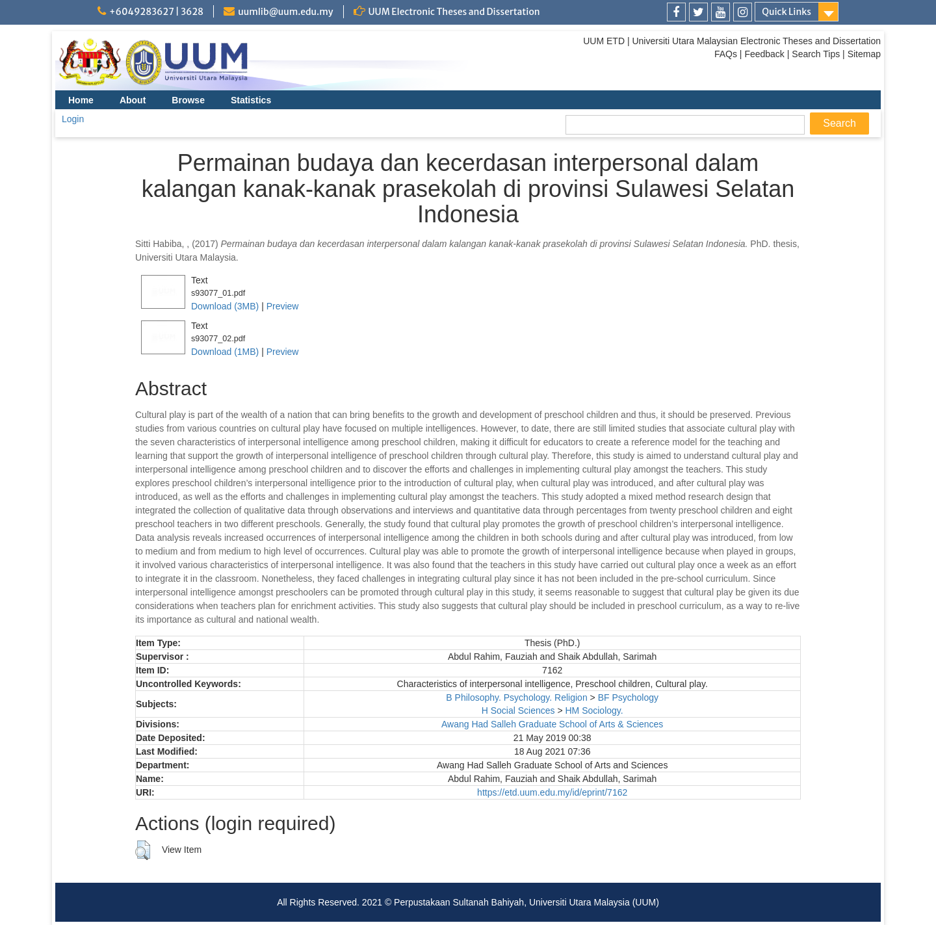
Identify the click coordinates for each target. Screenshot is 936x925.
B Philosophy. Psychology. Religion (516, 697)
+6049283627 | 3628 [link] (156, 12)
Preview (282, 306)
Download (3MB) (225, 306)
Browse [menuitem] (188, 100)
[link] (676, 12)
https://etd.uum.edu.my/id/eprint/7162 (552, 792)
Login (73, 119)
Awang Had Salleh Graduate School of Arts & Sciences (552, 724)
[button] (142, 850)
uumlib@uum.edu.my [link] (285, 12)
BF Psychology (628, 697)
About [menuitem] (133, 100)
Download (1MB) (225, 351)
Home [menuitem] (81, 100)
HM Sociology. (594, 710)
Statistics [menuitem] (251, 100)
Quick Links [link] (786, 12)
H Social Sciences (518, 710)
